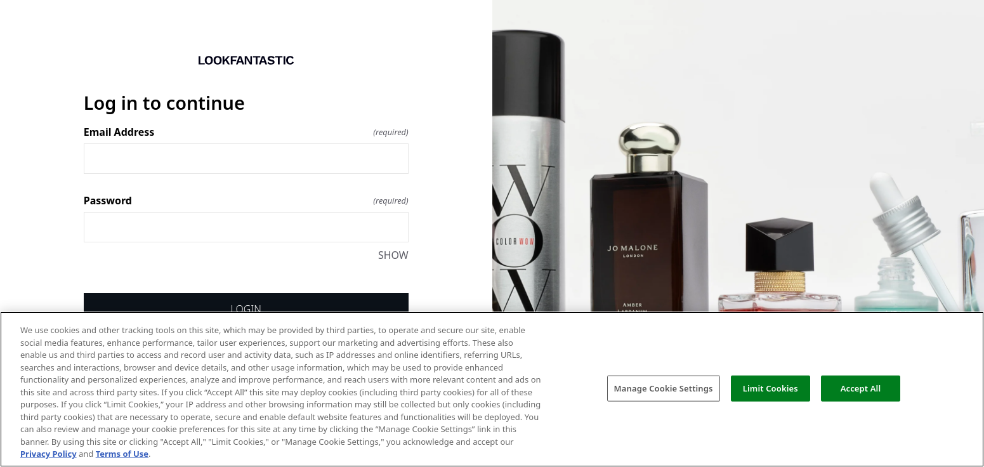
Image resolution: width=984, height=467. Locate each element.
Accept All (861, 387)
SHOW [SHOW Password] (393, 255)
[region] (492, 389)
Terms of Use (122, 453)
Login (246, 309)
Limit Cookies (770, 387)
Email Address (246, 132)
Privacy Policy (48, 453)
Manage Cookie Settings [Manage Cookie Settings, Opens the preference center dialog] (663, 387)
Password (246, 200)
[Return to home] (246, 60)
